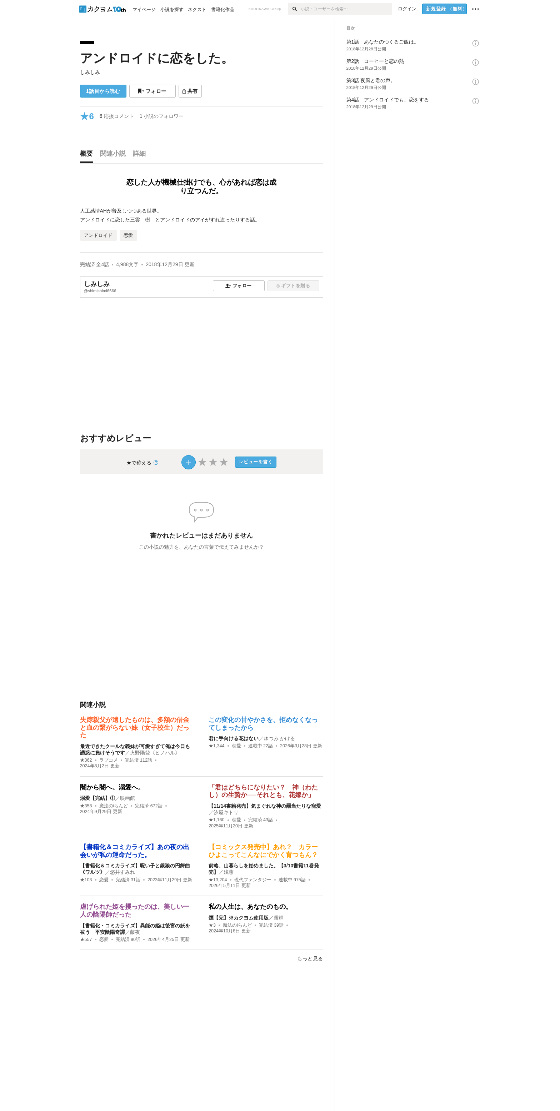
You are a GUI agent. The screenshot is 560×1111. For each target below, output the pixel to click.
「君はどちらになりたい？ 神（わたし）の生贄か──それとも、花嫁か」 (263, 791)
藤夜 (135, 932)
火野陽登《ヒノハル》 (155, 753)
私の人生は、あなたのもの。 (250, 906)
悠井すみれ (122, 872)
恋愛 (236, 745)
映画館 (127, 798)
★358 (86, 805)
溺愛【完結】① (97, 798)
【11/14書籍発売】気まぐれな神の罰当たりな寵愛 (265, 806)
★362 (86, 760)
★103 (86, 879)
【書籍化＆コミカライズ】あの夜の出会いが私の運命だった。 (134, 850)
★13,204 (218, 879)
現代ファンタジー (252, 879)
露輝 (279, 918)
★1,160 (217, 819)
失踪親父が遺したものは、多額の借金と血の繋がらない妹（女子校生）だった (134, 727)
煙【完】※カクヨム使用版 (239, 918)
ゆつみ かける (279, 738)
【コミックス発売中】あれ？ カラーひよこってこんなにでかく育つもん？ (263, 850)
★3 (212, 925)
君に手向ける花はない (234, 738)
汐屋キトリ (226, 812)
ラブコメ (108, 760)
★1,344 (217, 745)
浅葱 (229, 872)
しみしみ (90, 72)
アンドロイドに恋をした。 (157, 58)
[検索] (294, 9)
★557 (86, 939)
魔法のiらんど (113, 805)
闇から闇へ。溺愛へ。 (112, 787)
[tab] (88, 155)
